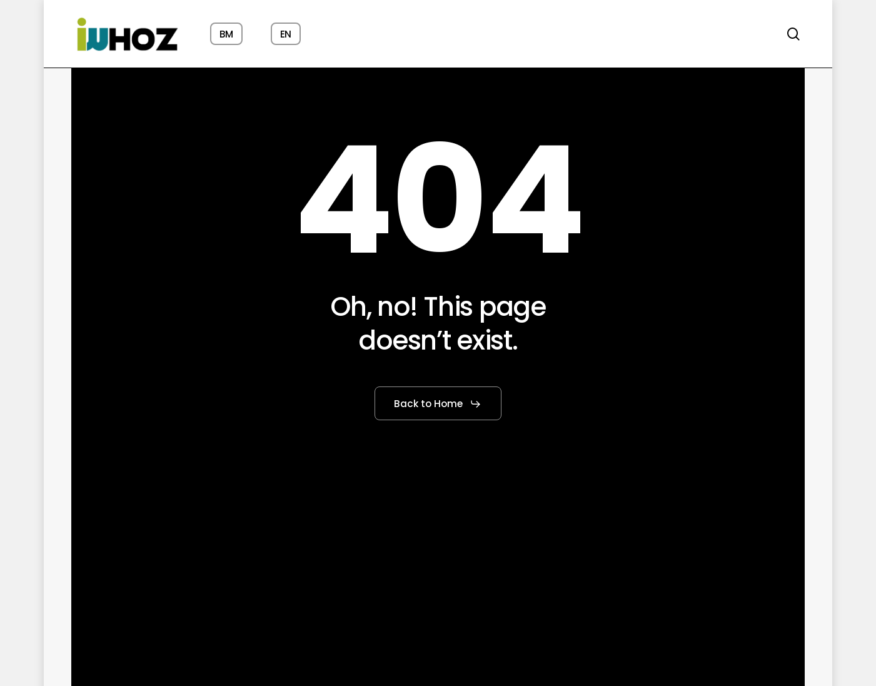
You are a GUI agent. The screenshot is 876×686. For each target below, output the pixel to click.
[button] (437, 404)
